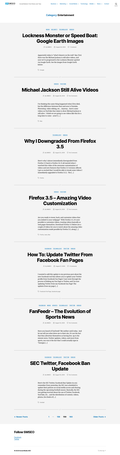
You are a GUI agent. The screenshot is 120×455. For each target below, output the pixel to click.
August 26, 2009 (61, 47)
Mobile (92, 4)
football (42, 402)
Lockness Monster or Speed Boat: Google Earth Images (60, 38)
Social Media (73, 4)
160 (71, 417)
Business (53, 4)
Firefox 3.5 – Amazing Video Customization (60, 200)
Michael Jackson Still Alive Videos (60, 90)
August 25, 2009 (60, 152)
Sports (54, 305)
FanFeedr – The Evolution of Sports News (60, 314)
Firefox (42, 178)
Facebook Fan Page (45, 291)
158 (58, 417)
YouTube (63, 84)
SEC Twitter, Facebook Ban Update (60, 366)
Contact (106, 4)
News (99, 4)
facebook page (56, 291)
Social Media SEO (25, 450)
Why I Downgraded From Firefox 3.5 (60, 143)
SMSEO (49, 47)
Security (54, 29)
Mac (41, 121)
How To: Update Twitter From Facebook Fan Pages (59, 257)
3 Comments (73, 266)
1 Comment (73, 47)
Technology (84, 4)
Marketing (63, 4)
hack (46, 234)
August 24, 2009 (60, 209)
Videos (71, 29)
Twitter (66, 248)
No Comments (73, 96)
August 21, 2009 (60, 266)
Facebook (48, 248)
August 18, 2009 (60, 323)
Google (42, 70)
